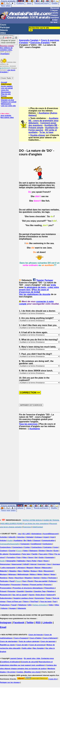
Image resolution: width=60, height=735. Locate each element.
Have (40, 561)
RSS (38, 622)
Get (36, 557)
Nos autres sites (7, 117)
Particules (4, 581)
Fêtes (24, 557)
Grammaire (49, 557)
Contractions (36, 547)
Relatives (51, 591)
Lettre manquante (8, 568)
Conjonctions (5, 547)
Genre (30, 557)
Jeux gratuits (6, 115)
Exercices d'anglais (40, 42)
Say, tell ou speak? (20, 595)
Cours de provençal (37, 645)
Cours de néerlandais (8, 641)
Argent (46, 537)
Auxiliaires (44, 113)
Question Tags (40, 591)
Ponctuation (5, 585)
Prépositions (49, 588)
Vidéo (51, 605)
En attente (4, 554)
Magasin (29, 568)
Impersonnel (17, 564)
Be (25, 540)
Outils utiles (27, 648)
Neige (53, 574)
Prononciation (5, 588)
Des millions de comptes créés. (7, 48)
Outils (55, 3)
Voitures (4, 608)
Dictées (42, 551)
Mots (40, 571)
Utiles (3, 33)
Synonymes (39, 598)
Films (51, 554)
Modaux (34, 571)
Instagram (5, 622)
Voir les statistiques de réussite (34, 294)
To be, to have (46, 132)
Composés (25, 544)
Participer (5, 27)
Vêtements (21, 608)
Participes (52, 578)
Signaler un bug (7, 100)
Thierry (26, 601)
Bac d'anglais (38, 648)
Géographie (11, 561)
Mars (20, 571)
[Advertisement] (26, 75)
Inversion (42, 564)
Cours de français (36, 635)
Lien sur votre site (8, 106)
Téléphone (22, 605)
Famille (34, 554)
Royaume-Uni (5, 595)
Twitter (30, 622)
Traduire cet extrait (8, 102)
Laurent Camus (16, 658)
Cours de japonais (48, 641)
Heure (46, 561)
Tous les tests (45, 601)
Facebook (18, 622)
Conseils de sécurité (29, 662)
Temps (48, 598)
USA (29, 605)
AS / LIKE (26, 534)
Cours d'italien (35, 638)
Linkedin (47, 622)
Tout (54, 601)
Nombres (3, 578)
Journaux (56, 564)
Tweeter (40, 280)
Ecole (56, 551)
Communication (48, 540)
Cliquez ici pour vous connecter (8, 41)
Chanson (36, 540)
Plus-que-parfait (40, 581)
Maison (38, 568)
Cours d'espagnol (21, 638)
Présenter (12, 591)
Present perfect (36, 585)
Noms (11, 578)
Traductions (5, 605)
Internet (33, 564)
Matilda (26, 571)
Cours (3, 25)
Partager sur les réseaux (10, 682)
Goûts (41, 557)
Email (3, 627)
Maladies (13, 571)
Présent (3, 591)
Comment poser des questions (42, 124)
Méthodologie (23, 574)
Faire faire (26, 554)
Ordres (44, 578)
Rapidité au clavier (7, 645)
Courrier (12, 551)
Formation (11, 557)
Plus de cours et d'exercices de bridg (34, 291)
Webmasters (6, 104)
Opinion (36, 578)
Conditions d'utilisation (10, 662)
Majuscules (46, 568)
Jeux (29, 3)
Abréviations (36, 534)
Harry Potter (32, 561)
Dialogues (33, 551)
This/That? (34, 601)
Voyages (12, 608)
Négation (28, 578)
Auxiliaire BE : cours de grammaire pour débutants (43, 120)
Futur (19, 557)
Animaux (38, 537)
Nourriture (19, 578)
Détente (4, 30)
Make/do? (4, 571)
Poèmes (25, 585)
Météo (39, 574)
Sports (31, 595)
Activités (3, 537)
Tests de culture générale (29, 641)
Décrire (49, 551)
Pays (24, 581)
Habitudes (21, 561)
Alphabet (30, 537)
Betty (29, 540)
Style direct (40, 595)
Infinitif (26, 564)
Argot (52, 537)
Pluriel (30, 581)
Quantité (20, 591)
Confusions (47, 544)
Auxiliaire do (51, 128)
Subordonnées (6, 598)
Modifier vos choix (32, 672)
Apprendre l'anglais (29, 40)
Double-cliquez (37, 135)
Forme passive (35, 130)
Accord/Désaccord (50, 534)
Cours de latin (22, 645)
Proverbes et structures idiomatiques (28, 588)
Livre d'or (53, 679)
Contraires (47, 547)
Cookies (20, 672)
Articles (3, 540)
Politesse (52, 581)
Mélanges (12, 574)
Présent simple (35, 128)
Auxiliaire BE (50, 125)
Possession (16, 585)
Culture (20, 3)
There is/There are (14, 601)
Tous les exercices (28, 424)
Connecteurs (17, 547)
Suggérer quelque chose (23, 598)
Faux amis (43, 554)
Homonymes (5, 564)
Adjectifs (12, 537)
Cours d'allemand (50, 638)
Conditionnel (36, 544)
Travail (14, 605)
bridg (53, 285)
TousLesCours (41, 3)
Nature (46, 574)
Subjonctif (51, 595)
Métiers (33, 574)
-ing (19, 534)
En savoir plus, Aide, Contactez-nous (39, 658)
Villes (57, 605)
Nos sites (5, 6)
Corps (55, 547)
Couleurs (3, 551)
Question (29, 591)
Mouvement (48, 571)
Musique (3, 574)
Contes (27, 547)
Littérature (21, 568)
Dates (25, 551)
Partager (49, 280)
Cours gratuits (8, 506)
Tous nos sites (8, 510)
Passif (12, 581)
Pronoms (47, 585)
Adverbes (21, 537)
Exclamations (15, 554)
